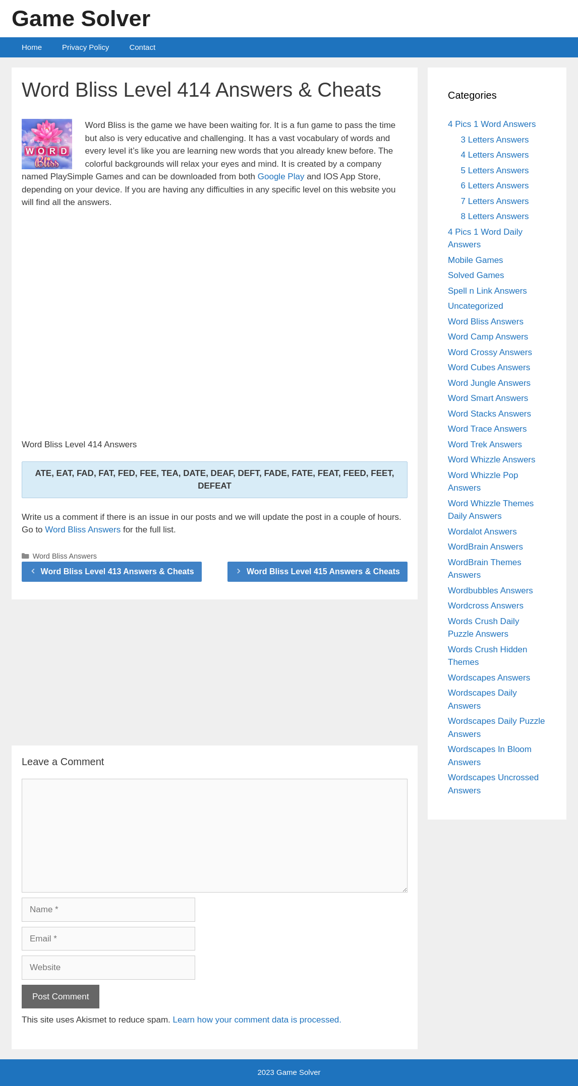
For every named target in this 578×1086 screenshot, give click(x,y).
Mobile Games (475, 260)
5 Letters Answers (495, 170)
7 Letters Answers (495, 201)
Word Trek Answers (485, 444)
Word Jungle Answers (489, 383)
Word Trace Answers (487, 429)
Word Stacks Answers (489, 414)
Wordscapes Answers (489, 678)
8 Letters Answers (495, 216)
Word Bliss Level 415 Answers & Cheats (323, 571)
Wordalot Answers (482, 531)
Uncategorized (475, 306)
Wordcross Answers (486, 605)
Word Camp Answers (488, 337)
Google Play (281, 176)
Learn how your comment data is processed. (257, 1020)
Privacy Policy (85, 47)
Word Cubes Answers (489, 367)
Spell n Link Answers (487, 291)
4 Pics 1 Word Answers (492, 124)
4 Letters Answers (495, 155)
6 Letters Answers (495, 185)
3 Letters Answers (495, 140)
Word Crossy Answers (490, 352)
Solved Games (476, 275)
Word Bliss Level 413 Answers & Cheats (117, 571)
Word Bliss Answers (83, 529)
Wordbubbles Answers (490, 590)
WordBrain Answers (485, 547)
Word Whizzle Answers (492, 459)
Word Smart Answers (488, 398)
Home (32, 47)
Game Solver (81, 18)
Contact (142, 47)
